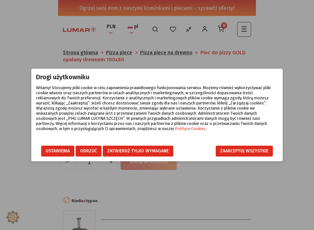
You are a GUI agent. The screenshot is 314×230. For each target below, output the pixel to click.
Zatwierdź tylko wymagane (138, 151)
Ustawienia (58, 151)
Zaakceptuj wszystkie (244, 151)
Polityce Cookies (190, 128)
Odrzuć (88, 151)
